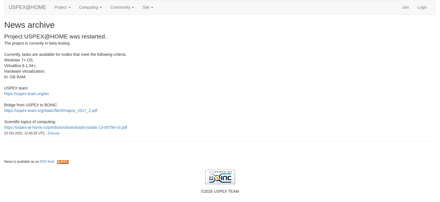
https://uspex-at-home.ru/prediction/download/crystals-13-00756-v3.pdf (65, 127)
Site (148, 7)
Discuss (53, 133)
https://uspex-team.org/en (26, 93)
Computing (90, 7)
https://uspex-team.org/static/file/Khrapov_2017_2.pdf (50, 110)
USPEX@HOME (27, 7)
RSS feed (54, 162)
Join (405, 7)
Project (62, 7)
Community (122, 7)
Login (422, 7)
